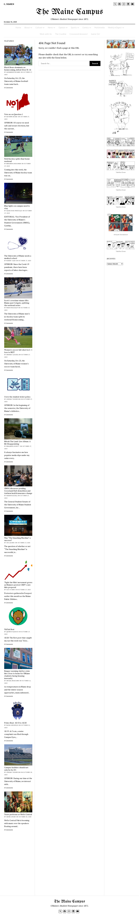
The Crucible (60, 34)
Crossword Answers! (79, 34)
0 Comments (8, 88)
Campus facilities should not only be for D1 (16, 768)
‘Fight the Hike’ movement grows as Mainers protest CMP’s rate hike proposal (18, 584)
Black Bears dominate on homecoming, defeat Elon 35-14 (17, 68)
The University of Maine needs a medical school (17, 257)
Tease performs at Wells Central (18, 814)
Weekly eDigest (115, 27)
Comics (85, 27)
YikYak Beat (9, 629)
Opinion (62, 27)
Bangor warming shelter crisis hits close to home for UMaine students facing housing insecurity (17, 675)
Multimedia (99, 27)
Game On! (95, 34)
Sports (74, 27)
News (50, 27)
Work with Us (46, 34)
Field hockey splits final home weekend (17, 160)
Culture (38, 27)
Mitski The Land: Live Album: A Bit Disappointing (17, 442)
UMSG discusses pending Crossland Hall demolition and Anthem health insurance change (18, 490)
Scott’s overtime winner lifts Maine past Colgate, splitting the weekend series (16, 303)
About (27, 27)
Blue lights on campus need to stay (17, 207)
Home (18, 27)
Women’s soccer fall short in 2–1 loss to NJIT (18, 351)
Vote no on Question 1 (13, 114)
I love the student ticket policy (17, 397)
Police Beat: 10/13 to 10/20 (15, 723)
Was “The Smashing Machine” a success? (17, 539)
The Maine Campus (69, 12)
